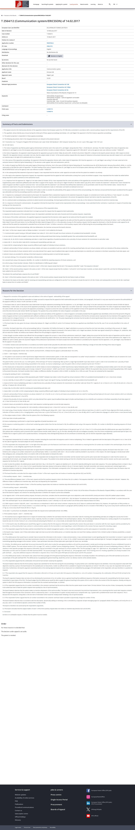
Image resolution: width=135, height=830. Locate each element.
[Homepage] (2, 15)
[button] (67, 124)
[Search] (109, 4)
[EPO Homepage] (22, 4)
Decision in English (55, 56)
